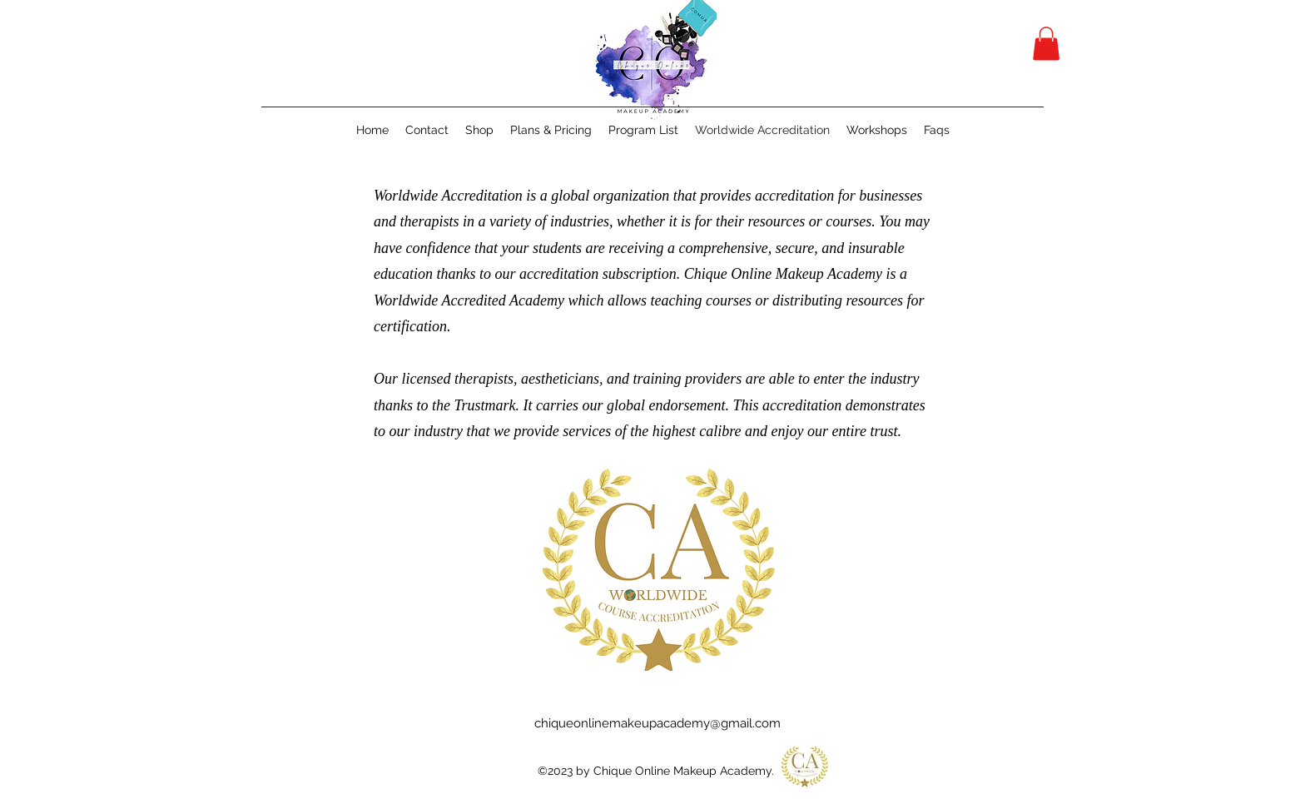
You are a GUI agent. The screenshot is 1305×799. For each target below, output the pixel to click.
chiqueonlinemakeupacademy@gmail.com (657, 723)
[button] (1046, 44)
